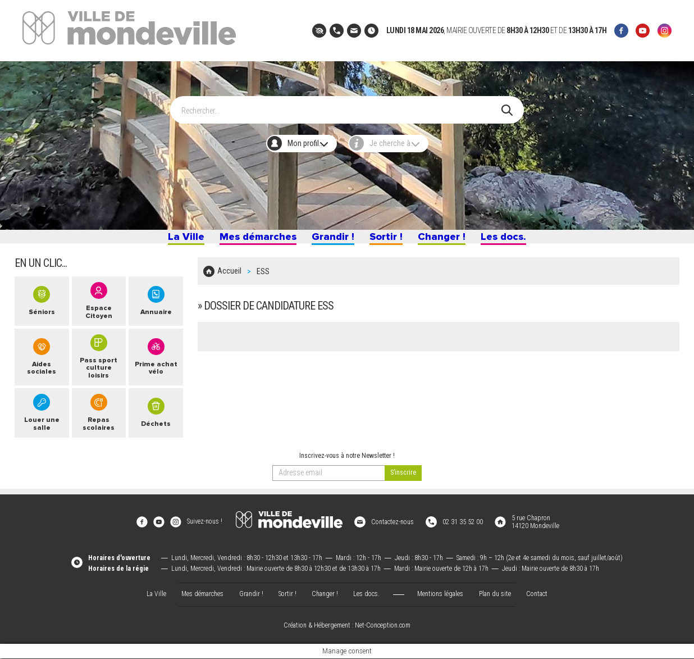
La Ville (176, 240)
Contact (536, 594)
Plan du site (495, 594)
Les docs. (512, 240)
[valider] (403, 483)
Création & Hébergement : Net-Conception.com (347, 626)
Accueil (229, 278)
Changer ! (447, 240)
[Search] (341, 105)
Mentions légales (440, 594)
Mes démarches (252, 240)
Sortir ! (388, 240)
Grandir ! (331, 240)
